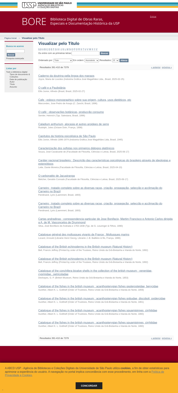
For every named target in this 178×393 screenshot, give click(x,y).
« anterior (156, 67)
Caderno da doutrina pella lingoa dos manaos (66, 75)
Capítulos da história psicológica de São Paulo (67, 136)
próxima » (167, 67)
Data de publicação (18, 79)
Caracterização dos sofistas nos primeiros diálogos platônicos (76, 148)
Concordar (89, 385)
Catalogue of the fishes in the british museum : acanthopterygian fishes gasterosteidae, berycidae (98, 286)
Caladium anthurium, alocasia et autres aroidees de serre (73, 124)
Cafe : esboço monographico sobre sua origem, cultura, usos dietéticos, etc (84, 99)
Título (12, 84)
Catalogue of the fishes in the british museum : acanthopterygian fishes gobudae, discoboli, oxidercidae (101, 298)
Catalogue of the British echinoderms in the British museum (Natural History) (85, 246)
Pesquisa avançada (15, 58)
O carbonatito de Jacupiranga (56, 175)
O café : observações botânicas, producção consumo (71, 112)
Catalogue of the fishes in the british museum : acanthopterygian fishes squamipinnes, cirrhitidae (97, 310)
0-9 (40, 49)
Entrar (153, 16)
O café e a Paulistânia (52, 87)
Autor (12, 82)
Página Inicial (11, 38)
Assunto (13, 87)
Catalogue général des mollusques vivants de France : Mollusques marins (83, 234)
